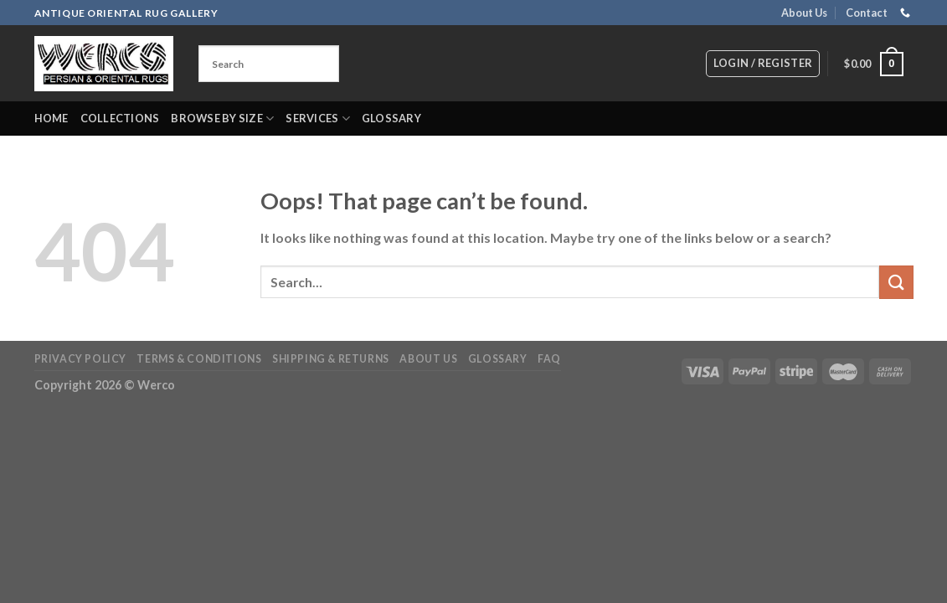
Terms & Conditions (198, 359)
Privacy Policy (80, 359)
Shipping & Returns (330, 359)
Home (51, 118)
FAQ (549, 359)
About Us (804, 12)
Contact (867, 12)
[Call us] (905, 13)
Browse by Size (222, 118)
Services (318, 118)
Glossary (391, 118)
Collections (120, 118)
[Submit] (896, 281)
